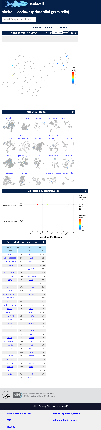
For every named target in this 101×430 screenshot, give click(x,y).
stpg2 (10, 279)
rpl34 (31, 308)
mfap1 (31, 305)
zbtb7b (10, 327)
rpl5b (31, 254)
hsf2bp (9, 334)
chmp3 (9, 287)
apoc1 (31, 348)
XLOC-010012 (10, 265)
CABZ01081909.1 (9, 294)
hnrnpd (31, 287)
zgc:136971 (10, 359)
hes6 (31, 374)
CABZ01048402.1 (9, 298)
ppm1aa (31, 334)
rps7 (31, 352)
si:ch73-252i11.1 (10, 305)
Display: (49, 32)
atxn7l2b (10, 323)
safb (31, 272)
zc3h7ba (10, 356)
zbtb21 (10, 319)
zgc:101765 (10, 316)
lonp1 (10, 330)
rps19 (31, 265)
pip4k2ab (10, 312)
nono (31, 366)
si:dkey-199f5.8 (10, 341)
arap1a (9, 308)
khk (10, 377)
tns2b (10, 269)
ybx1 (31, 283)
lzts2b (10, 374)
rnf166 (9, 337)
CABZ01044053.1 (31, 276)
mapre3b (9, 345)
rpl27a (31, 316)
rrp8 (31, 345)
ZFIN (63, 27)
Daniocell (36, 4)
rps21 (31, 261)
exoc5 (9, 290)
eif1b (31, 279)
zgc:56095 (31, 363)
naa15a (31, 301)
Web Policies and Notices (19, 413)
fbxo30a (10, 366)
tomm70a (31, 323)
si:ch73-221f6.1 (10, 272)
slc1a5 (9, 370)
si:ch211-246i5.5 (10, 261)
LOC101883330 (10, 258)
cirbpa (31, 356)
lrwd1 (31, 359)
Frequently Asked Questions (67, 413)
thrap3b (31, 330)
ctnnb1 (31, 337)
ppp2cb (31, 269)
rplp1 (31, 312)
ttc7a (10, 348)
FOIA (9, 420)
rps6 (31, 258)
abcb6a (10, 363)
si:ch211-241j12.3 (9, 301)
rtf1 (31, 290)
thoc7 (31, 341)
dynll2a (31, 294)
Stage (65, 32)
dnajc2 (31, 298)
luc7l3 (31, 370)
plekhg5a (9, 254)
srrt (31, 327)
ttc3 (9, 352)
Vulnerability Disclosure (65, 420)
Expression (57, 32)
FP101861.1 (10, 276)
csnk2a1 (31, 377)
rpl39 (31, 319)
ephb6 (9, 283)
